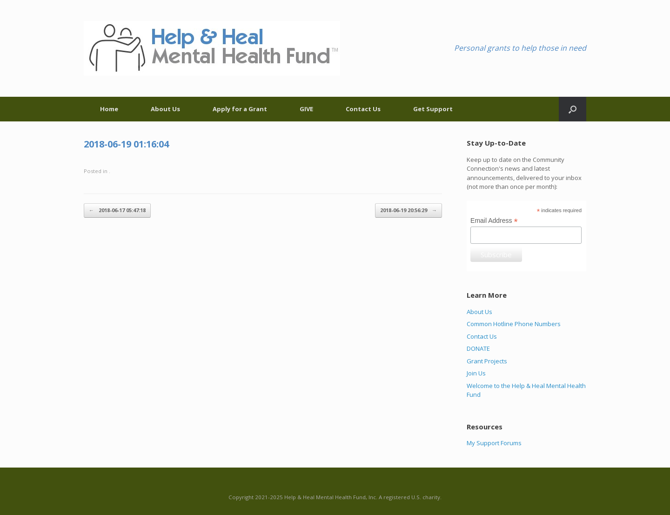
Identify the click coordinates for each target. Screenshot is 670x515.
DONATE (478, 348)
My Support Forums (494, 443)
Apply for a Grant (240, 109)
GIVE (306, 109)
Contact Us (363, 109)
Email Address (494, 220)
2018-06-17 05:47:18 (117, 210)
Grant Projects (487, 361)
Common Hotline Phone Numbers (514, 324)
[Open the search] (572, 109)
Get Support (433, 109)
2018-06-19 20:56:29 (408, 210)
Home (109, 109)
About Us (165, 109)
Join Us (476, 373)
